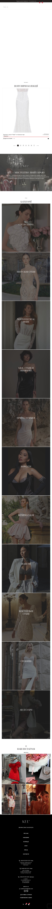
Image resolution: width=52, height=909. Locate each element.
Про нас (26, 833)
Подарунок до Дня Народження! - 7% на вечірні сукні (26, 1)
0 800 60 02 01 (25, 868)
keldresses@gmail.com (27, 888)
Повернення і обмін (26, 897)
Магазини (26, 837)
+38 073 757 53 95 (24, 877)
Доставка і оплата (26, 894)
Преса (26, 850)
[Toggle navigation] (46, 6)
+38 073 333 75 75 (25, 860)
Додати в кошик (7, 138)
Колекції (26, 841)
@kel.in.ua (26, 752)
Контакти (26, 854)
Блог (26, 845)
